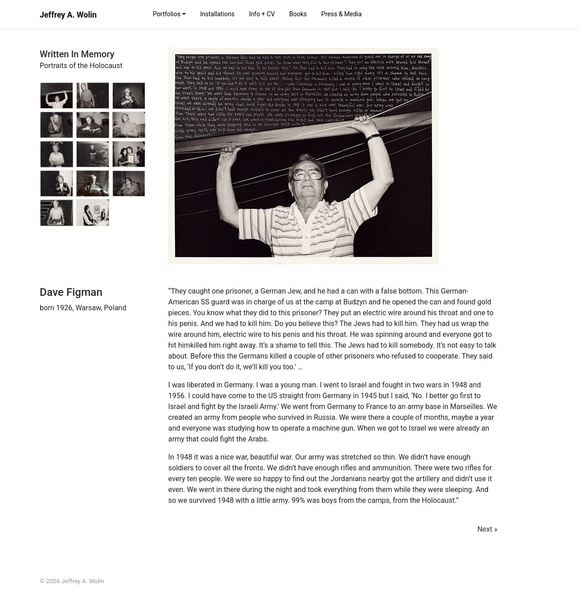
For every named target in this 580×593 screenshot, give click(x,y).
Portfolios (166, 14)
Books (298, 14)
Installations (217, 14)
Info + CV (262, 14)
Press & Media (341, 14)
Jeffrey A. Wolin (68, 14)
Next (484, 529)
